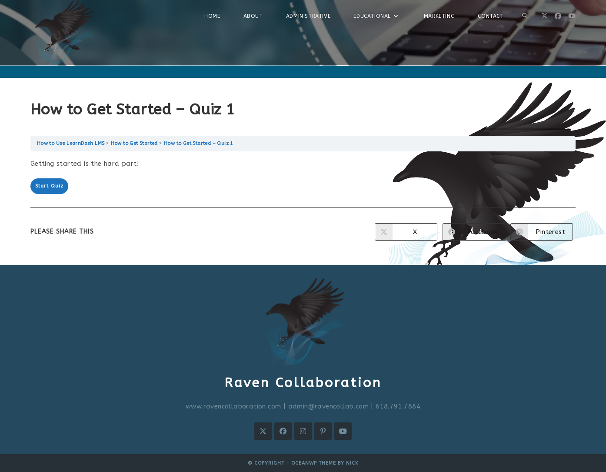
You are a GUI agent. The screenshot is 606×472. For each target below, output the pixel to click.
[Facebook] (283, 431)
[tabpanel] (303, 164)
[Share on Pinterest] (541, 232)
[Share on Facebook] (474, 232)
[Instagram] (303, 431)
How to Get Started (134, 143)
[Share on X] (406, 232)
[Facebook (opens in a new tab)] (558, 16)
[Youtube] (343, 431)
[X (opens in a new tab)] (544, 16)
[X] (263, 431)
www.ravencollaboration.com (233, 406)
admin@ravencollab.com (328, 406)
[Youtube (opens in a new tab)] (572, 16)
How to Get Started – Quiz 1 (198, 143)
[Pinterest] (323, 431)
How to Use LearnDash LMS (71, 143)
